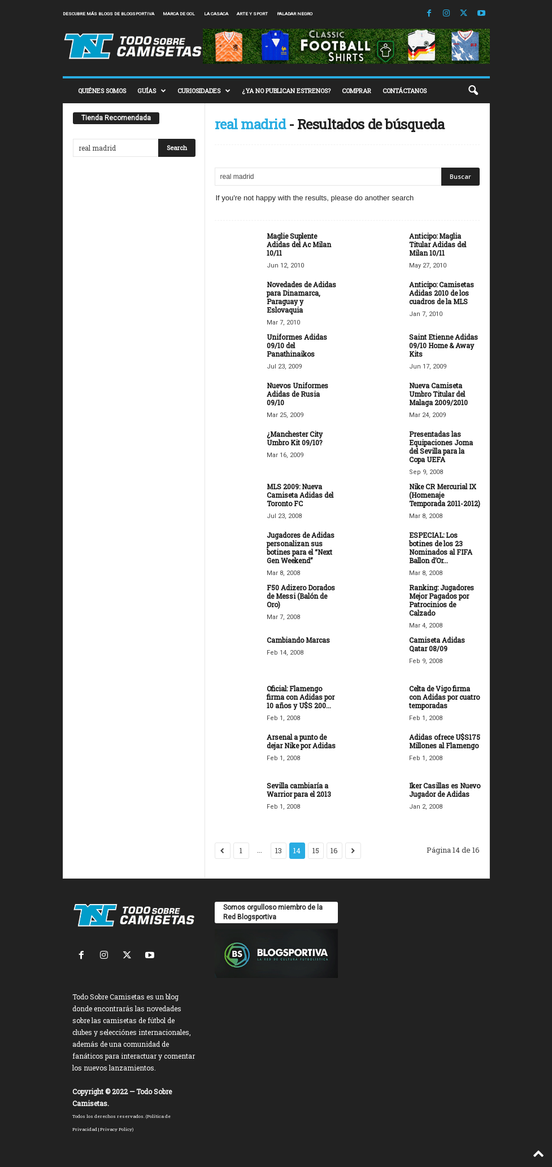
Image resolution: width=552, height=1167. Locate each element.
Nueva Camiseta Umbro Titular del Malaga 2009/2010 (438, 394)
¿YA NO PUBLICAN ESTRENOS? (286, 90)
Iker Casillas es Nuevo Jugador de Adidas (444, 790)
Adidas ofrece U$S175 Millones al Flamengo (444, 741)
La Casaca (216, 13)
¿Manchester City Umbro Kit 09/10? (295, 438)
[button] (472, 90)
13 (278, 850)
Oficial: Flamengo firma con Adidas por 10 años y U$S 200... (300, 697)
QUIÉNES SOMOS (102, 90)
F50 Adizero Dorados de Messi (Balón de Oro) (301, 596)
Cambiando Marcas (298, 639)
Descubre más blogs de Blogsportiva (108, 13)
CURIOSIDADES (204, 90)
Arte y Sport (252, 13)
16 (334, 850)
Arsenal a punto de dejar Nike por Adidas (301, 741)
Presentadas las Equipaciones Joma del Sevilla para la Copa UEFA (441, 446)
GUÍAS (151, 90)
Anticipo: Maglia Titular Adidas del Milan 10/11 (437, 244)
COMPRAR (356, 90)
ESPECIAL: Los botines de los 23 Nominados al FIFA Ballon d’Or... (440, 547)
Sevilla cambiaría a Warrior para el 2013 (299, 790)
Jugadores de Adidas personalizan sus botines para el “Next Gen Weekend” (300, 547)
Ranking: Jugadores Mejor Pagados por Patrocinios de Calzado (441, 600)
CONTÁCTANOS (405, 90)
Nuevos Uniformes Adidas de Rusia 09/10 (297, 394)
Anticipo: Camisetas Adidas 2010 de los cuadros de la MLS (441, 293)
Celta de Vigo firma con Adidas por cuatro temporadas (444, 697)
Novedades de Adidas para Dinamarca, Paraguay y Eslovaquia (301, 297)
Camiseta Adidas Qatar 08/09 (437, 644)
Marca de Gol (179, 13)
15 (315, 850)
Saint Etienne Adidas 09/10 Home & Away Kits (443, 345)
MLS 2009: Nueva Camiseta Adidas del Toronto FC (300, 495)
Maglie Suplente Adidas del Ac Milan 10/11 (299, 244)
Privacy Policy (116, 1129)
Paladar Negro (294, 13)
